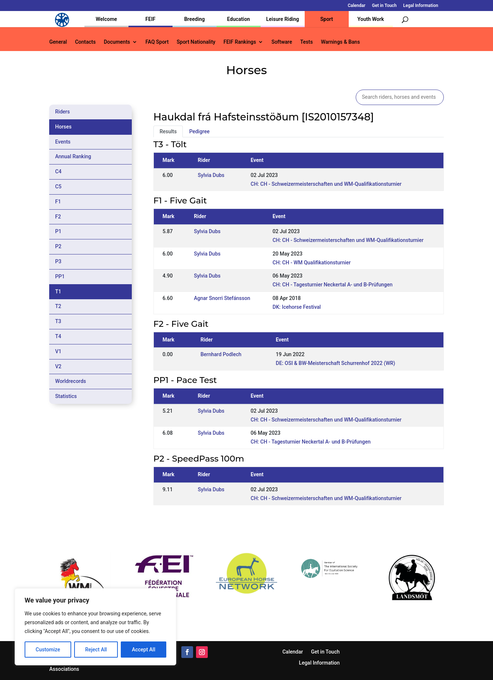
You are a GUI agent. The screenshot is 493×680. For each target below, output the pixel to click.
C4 (58, 171)
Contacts (85, 42)
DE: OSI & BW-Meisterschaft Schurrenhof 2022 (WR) (335, 363)
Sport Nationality (196, 42)
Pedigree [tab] (199, 131)
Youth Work (371, 19)
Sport (326, 19)
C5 (58, 186)
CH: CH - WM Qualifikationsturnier (312, 262)
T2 (58, 306)
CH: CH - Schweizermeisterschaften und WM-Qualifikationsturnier (326, 184)
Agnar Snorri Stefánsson (222, 298)
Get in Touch (384, 5)
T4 (58, 336)
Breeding (194, 19)
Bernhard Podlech (220, 354)
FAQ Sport (156, 42)
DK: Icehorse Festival (297, 307)
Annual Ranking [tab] (73, 156)
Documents (117, 42)
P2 (58, 246)
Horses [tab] (63, 127)
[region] (95, 626)
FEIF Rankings (240, 42)
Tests (306, 42)
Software (281, 42)
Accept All (143, 649)
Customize (48, 649)
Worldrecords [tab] (70, 381)
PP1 (60, 276)
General (58, 42)
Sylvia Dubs (211, 175)
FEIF (150, 19)
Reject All (96, 649)
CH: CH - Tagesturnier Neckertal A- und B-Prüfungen (333, 284)
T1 (58, 291)
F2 (58, 217)
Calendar (356, 5)
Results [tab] (168, 131)
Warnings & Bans (340, 42)
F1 (58, 202)
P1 (58, 231)
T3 (58, 321)
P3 (58, 261)
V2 (58, 366)
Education (238, 19)
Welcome (106, 19)
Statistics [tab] (66, 396)
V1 (58, 351)
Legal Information (420, 5)
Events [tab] (62, 142)
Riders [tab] (62, 112)
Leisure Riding (282, 19)
